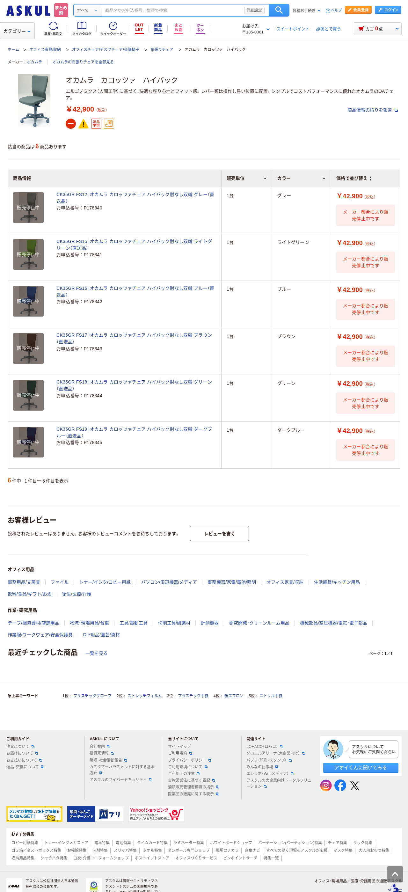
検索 (279, 10)
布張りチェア (161, 50)
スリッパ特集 (125, 850)
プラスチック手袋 (193, 696)
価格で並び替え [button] (353, 178)
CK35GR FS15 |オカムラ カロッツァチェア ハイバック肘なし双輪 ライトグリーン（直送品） (134, 245)
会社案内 (100, 746)
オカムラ (34, 62)
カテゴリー (17, 31)
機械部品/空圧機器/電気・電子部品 (333, 622)
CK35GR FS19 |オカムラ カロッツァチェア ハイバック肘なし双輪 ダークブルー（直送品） (134, 432)
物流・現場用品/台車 (89, 622)
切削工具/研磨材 (174, 622)
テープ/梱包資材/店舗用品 (33, 622)
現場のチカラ (227, 850)
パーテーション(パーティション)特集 (290, 843)
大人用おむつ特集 (374, 850)
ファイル (60, 582)
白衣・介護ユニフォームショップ (101, 858)
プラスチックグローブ (92, 696)
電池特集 (123, 843)
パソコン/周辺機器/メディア (169, 582)
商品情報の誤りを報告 (372, 110)
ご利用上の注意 (184, 773)
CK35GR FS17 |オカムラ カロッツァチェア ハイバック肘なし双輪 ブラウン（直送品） (134, 338)
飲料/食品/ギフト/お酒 (30, 593)
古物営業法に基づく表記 (191, 780)
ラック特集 (362, 843)
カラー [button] (301, 178)
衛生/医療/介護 (76, 593)
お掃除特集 (76, 850)
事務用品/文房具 (24, 582)
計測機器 (210, 622)
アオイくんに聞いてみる (360, 767)
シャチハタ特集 (53, 858)
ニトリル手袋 (270, 696)
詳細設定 (254, 10)
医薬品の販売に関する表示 (193, 794)
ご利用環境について (188, 767)
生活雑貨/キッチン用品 (337, 582)
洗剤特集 (100, 850)
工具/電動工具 (134, 622)
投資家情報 (102, 753)
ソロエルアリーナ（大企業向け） (275, 753)
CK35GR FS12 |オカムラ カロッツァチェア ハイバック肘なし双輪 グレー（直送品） (135, 198)
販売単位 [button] (247, 178)
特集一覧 (271, 858)
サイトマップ (179, 746)
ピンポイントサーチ (240, 858)
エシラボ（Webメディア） (270, 773)
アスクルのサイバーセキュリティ (121, 780)
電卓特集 (102, 843)
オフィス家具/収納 (45, 50)
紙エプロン (234, 696)
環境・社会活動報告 (108, 760)
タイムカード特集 (152, 843)
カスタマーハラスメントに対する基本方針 (122, 770)
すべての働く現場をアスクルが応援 (296, 850)
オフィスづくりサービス (196, 858)
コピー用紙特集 (24, 843)
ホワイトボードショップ (231, 843)
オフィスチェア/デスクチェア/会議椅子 (105, 50)
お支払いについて (24, 760)
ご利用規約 (180, 753)
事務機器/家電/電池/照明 (232, 582)
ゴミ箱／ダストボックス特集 (36, 850)
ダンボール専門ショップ (189, 850)
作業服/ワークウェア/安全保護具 (40, 634)
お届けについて (22, 753)
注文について (20, 746)
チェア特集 (337, 843)
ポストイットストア (152, 858)
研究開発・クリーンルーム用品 (259, 622)
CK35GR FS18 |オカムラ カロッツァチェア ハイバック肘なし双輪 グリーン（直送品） (134, 385)
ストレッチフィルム (144, 696)
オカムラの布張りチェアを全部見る (83, 62)
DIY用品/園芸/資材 (101, 634)
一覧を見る (96, 653)
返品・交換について (25, 767)
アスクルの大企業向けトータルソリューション (278, 783)
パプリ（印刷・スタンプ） (269, 760)
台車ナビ (252, 850)
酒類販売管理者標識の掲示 (193, 787)
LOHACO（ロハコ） (264, 746)
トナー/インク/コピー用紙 (105, 582)
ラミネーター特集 (188, 843)
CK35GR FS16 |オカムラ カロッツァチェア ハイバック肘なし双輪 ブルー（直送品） (135, 291)
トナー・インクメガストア (66, 843)
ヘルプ (336, 11)
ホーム (13, 50)
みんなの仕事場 (262, 767)
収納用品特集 (22, 858)
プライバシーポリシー (189, 760)
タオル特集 (152, 850)
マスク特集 (343, 850)
